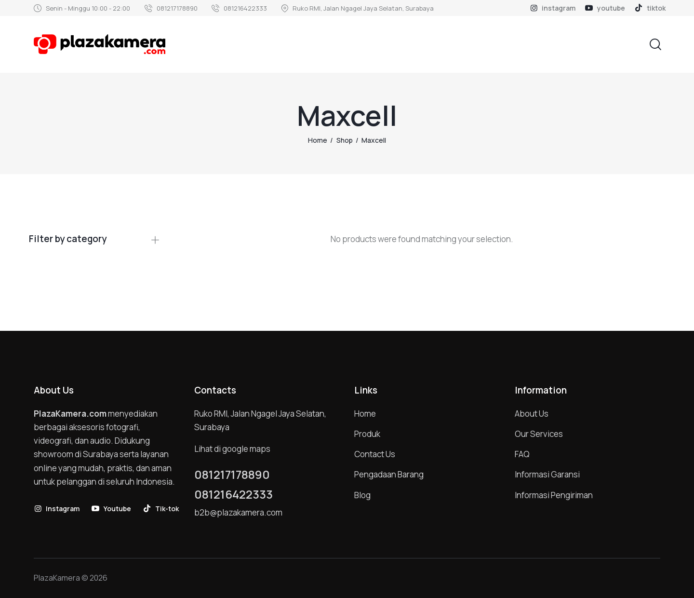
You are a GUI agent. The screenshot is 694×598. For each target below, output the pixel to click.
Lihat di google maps (232, 448)
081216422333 (233, 494)
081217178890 (232, 474)
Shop (344, 140)
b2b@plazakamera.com (238, 512)
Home (317, 140)
